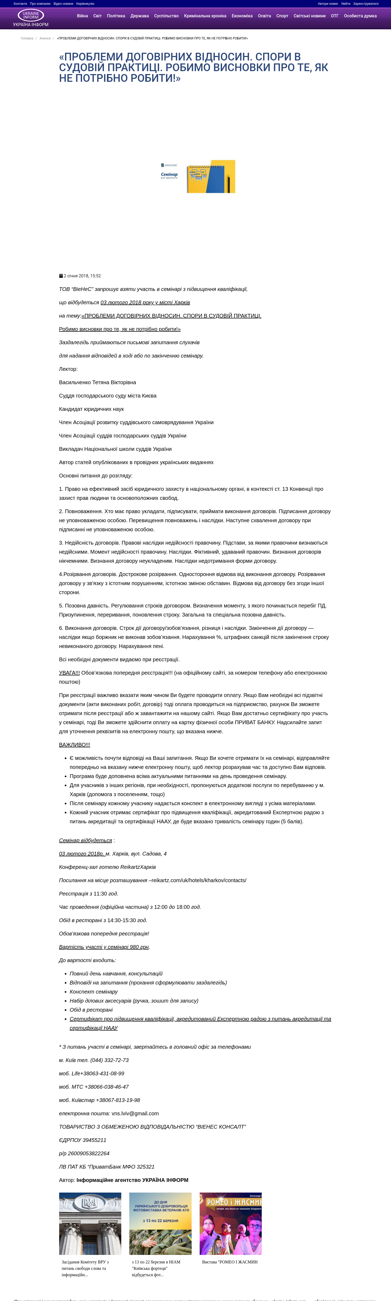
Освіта (264, 15)
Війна (82, 15)
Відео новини (63, 3)
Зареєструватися (366, 3)
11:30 (100, 894)
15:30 (129, 920)
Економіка (242, 15)
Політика (116, 15)
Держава (140, 15)
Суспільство (166, 15)
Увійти (345, 3)
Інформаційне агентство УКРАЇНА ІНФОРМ (132, 1180)
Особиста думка (360, 15)
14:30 (114, 920)
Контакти (20, 3)
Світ (97, 15)
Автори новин (328, 3)
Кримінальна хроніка (205, 15)
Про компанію (40, 3)
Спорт (282, 15)
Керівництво (85, 3)
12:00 (160, 907)
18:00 (183, 907)
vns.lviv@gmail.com (135, 1113)
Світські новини (310, 15)
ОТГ (335, 15)
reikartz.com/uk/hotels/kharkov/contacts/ (199, 880)
